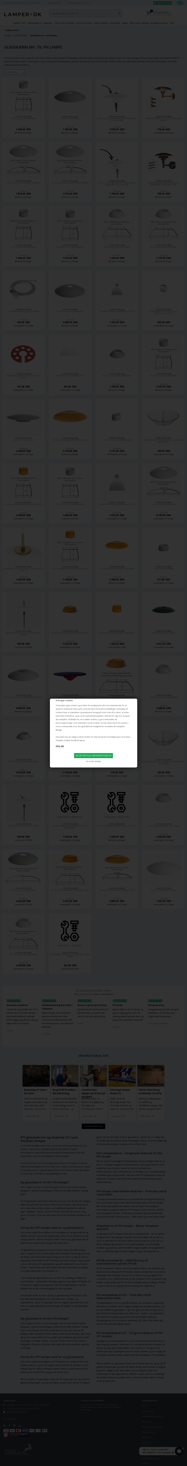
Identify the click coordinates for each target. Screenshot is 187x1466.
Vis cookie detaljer (93, 761)
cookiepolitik (66, 726)
